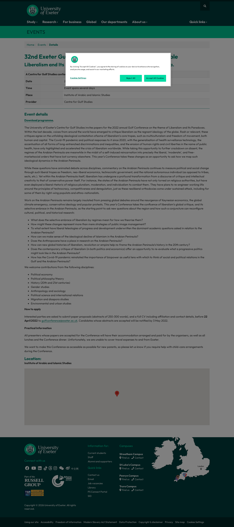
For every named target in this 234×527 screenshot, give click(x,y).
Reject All (130, 78)
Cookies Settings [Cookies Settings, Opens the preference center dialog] (78, 78)
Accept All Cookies (155, 78)
